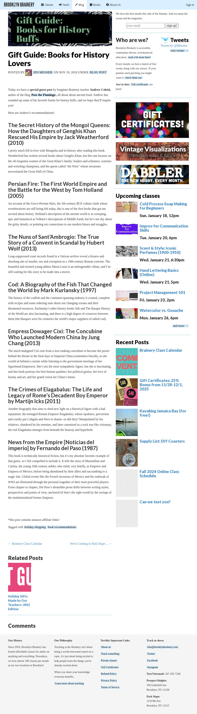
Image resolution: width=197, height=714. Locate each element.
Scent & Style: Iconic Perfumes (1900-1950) (160, 250)
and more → (180, 325)
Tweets (179, 40)
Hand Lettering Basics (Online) (159, 272)
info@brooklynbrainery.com (162, 647)
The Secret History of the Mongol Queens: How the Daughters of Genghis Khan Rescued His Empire (59, 131)
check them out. (133, 77)
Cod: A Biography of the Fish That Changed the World (60, 287)
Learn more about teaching (69, 683)
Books (95, 4)
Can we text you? (155, 501)
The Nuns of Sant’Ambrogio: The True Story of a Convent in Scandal (53, 239)
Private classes (109, 660)
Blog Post (98, 72)
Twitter (151, 653)
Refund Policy (109, 673)
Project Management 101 (162, 292)
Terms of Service (110, 687)
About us (106, 647)
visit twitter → (179, 50)
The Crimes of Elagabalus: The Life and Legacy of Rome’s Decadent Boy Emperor (58, 392)
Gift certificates (139, 84)
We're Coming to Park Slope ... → (91, 543)
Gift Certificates (110, 667)
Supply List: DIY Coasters (162, 441)
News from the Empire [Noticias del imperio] (51, 445)
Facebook (152, 660)
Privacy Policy (109, 680)
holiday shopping (35, 527)
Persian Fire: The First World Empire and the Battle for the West (57, 186)
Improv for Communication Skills (164, 228)
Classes (47, 4)
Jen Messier (42, 72)
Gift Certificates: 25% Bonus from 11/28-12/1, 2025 (161, 384)
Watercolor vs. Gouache (161, 310)
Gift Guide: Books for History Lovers (58, 59)
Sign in (190, 4)
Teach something (110, 653)
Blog (79, 4)
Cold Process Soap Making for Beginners (163, 205)
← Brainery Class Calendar (25, 543)
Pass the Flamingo (43, 94)
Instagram (152, 667)
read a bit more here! (139, 57)
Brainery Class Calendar (161, 350)
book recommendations (62, 527)
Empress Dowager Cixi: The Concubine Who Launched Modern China (55, 334)
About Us (113, 4)
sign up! (172, 25)
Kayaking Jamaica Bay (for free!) (163, 413)
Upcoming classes (138, 195)
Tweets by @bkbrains (174, 45)
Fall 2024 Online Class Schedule (159, 473)
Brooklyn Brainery (19, 5)
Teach (64, 4)
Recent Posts (132, 342)
